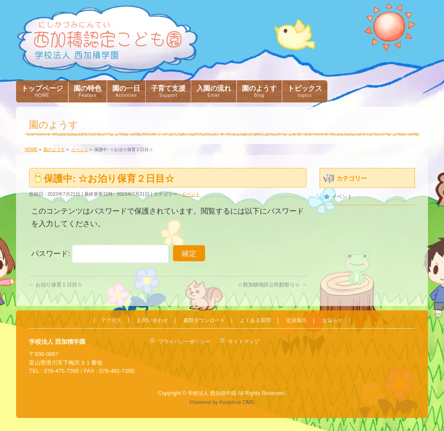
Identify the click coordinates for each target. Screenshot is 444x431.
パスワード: (100, 254)
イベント (190, 194)
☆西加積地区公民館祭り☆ (272, 285)
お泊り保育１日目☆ (55, 285)
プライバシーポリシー (184, 342)
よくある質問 (255, 320)
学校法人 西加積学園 (212, 393)
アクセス (111, 320)
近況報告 (296, 320)
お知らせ (332, 320)
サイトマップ (243, 342)
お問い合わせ (152, 320)
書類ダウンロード (204, 320)
